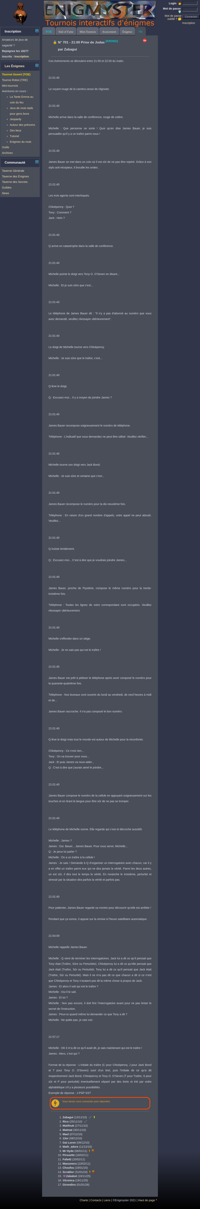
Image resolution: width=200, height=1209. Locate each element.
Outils (5, 147)
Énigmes (127, 31)
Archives (7, 152)
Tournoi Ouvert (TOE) (16, 74)
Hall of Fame (65, 31)
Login (175, 3)
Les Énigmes (15, 66)
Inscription (188, 23)
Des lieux (15, 130)
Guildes (7, 187)
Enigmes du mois (20, 141)
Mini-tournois (10, 85)
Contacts (96, 1200)
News (5, 193)
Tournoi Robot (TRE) (15, 80)
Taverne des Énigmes (15, 176)
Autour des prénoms (22, 124)
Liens (107, 1200)
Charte (84, 1200)
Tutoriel (14, 136)
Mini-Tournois (88, 31)
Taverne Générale (13, 170)
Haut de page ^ (147, 1200)
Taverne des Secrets (14, 181)
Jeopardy (15, 119)
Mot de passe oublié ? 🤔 (173, 17)
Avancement (109, 31)
